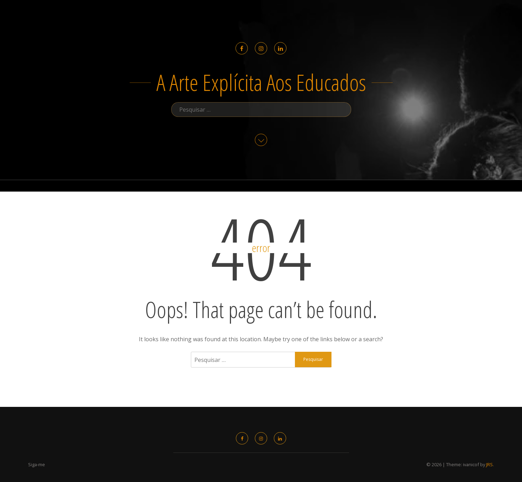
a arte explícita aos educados (261, 82)
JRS (489, 464)
